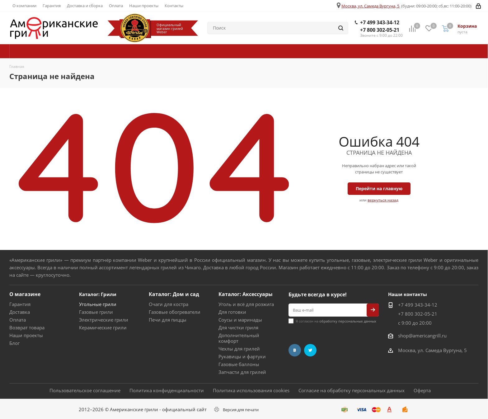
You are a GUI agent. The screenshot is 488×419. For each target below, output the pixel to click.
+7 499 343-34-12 (379, 22)
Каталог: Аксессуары (245, 294)
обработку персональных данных (347, 321)
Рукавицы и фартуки (242, 356)
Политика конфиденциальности (166, 390)
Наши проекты (26, 335)
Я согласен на (336, 321)
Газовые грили (96, 312)
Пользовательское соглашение (84, 390)
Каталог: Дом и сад (174, 294)
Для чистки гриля (238, 327)
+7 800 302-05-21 (379, 29)
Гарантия (19, 304)
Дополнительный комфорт (238, 338)
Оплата (17, 320)
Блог (14, 343)
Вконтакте (295, 350)
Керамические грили (103, 327)
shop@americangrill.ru (422, 335)
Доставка (19, 312)
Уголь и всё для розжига (246, 304)
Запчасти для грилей (242, 372)
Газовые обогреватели (174, 312)
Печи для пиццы (167, 320)
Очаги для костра (168, 304)
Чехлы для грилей (239, 349)
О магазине (24, 294)
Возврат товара (27, 327)
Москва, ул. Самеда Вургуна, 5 (370, 6)
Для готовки (232, 312)
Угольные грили (97, 304)
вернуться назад (383, 200)
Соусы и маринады (240, 320)
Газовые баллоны (238, 364)
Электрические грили (103, 320)
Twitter (310, 350)
